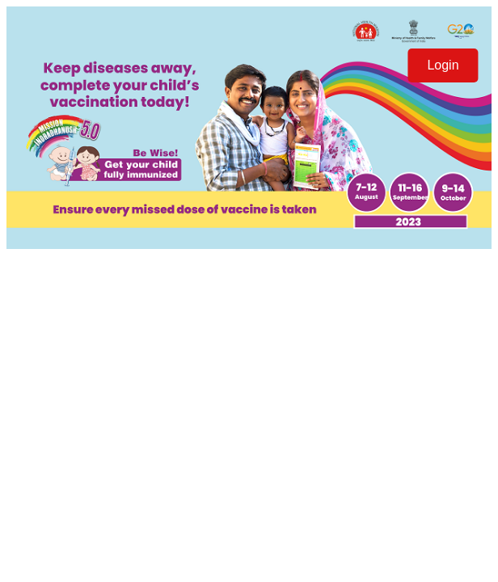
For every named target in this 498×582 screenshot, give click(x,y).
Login (442, 65)
